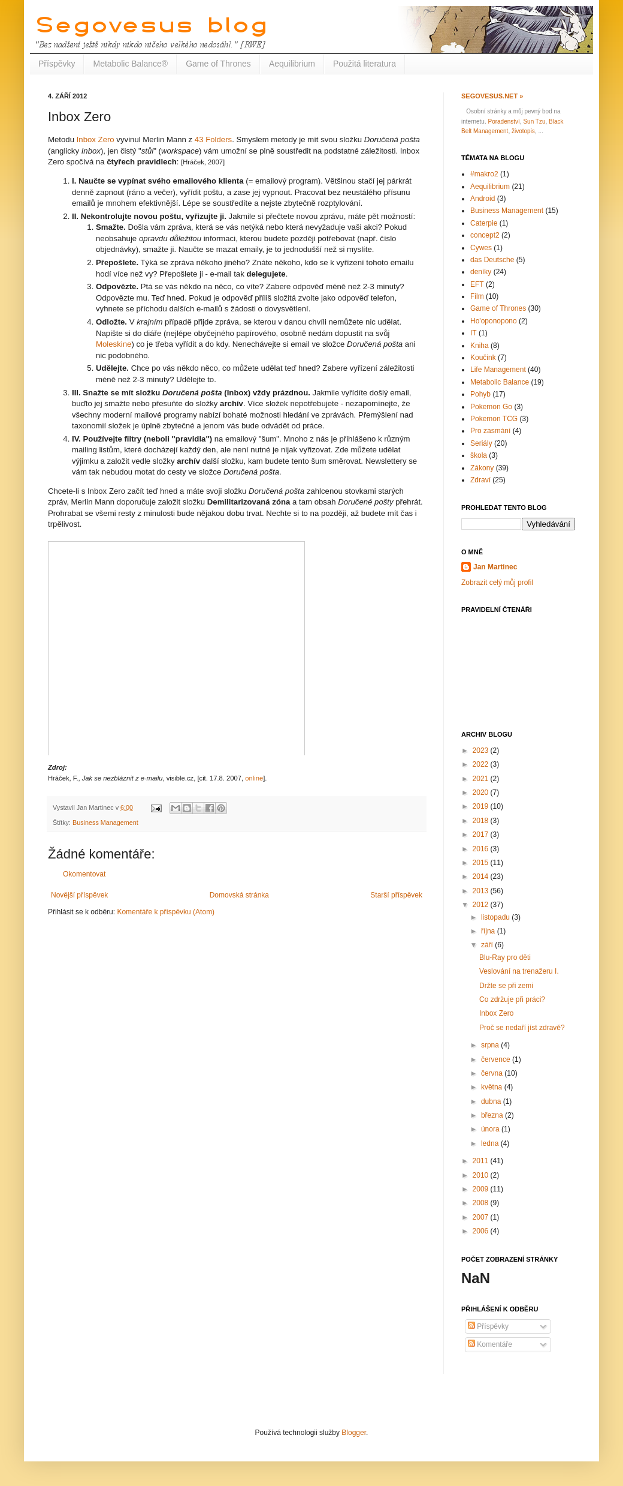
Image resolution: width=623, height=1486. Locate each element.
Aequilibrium (292, 63)
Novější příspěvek (79, 895)
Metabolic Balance (499, 382)
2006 (482, 1231)
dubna (492, 1101)
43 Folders (213, 139)
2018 (482, 820)
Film (477, 296)
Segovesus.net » (492, 96)
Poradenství (503, 121)
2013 (482, 891)
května (492, 1087)
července (496, 1059)
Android (482, 198)
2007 (482, 1217)
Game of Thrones (218, 63)
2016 (482, 849)
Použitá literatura (364, 63)
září (488, 945)
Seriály (481, 443)
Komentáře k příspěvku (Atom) (165, 912)
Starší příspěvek (396, 895)
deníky (480, 272)
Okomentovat (84, 874)
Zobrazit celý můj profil (497, 582)
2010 (482, 1175)
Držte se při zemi (506, 985)
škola (478, 455)
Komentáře (490, 1344)
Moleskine (113, 344)
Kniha (479, 345)
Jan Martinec (495, 567)
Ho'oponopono (493, 321)
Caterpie (483, 223)
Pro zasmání (490, 431)
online (254, 778)
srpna (491, 1045)
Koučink (483, 357)
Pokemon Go (491, 407)
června (492, 1073)
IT (473, 333)
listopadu (496, 917)
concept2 (485, 235)
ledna (491, 1143)
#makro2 (484, 174)
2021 (482, 778)
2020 (482, 792)
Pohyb (480, 394)
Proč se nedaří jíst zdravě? (522, 1027)
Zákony (482, 468)
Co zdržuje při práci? (512, 999)
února (491, 1129)
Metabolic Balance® (130, 63)
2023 (482, 750)
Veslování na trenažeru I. (519, 971)
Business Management (105, 822)
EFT (477, 284)
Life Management (498, 369)
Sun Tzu (534, 121)
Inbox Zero (95, 139)
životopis (523, 131)
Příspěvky (56, 63)
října (489, 931)
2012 (482, 904)
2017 (482, 834)
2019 (482, 806)
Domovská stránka (239, 895)
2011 (482, 1161)
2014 (482, 876)
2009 (482, 1189)
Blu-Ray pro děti (505, 957)
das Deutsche (492, 260)
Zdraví (480, 480)
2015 (482, 862)
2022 (482, 764)
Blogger (353, 1432)
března (493, 1115)
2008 (482, 1203)
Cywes (481, 248)
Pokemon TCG (494, 419)
